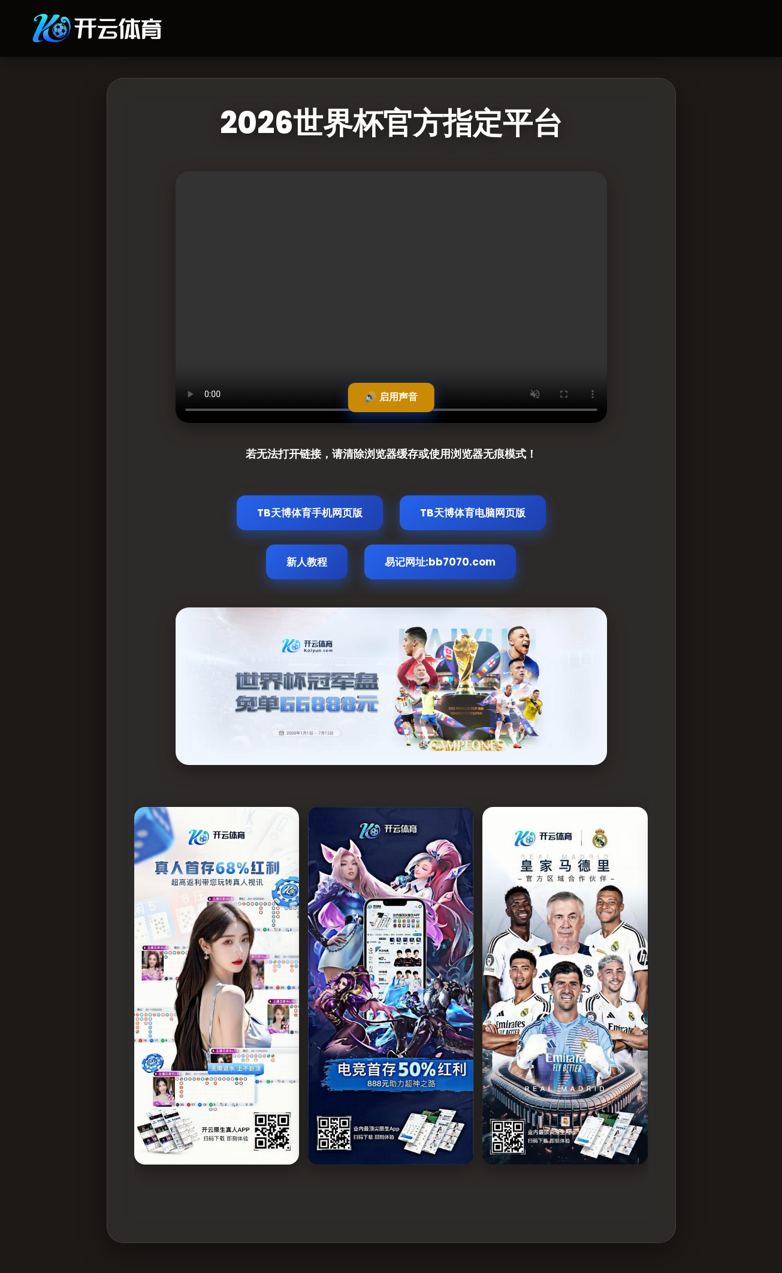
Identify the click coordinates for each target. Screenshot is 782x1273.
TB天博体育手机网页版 (310, 513)
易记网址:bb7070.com (440, 562)
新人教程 (306, 562)
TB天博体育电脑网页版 (473, 513)
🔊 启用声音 (390, 397)
